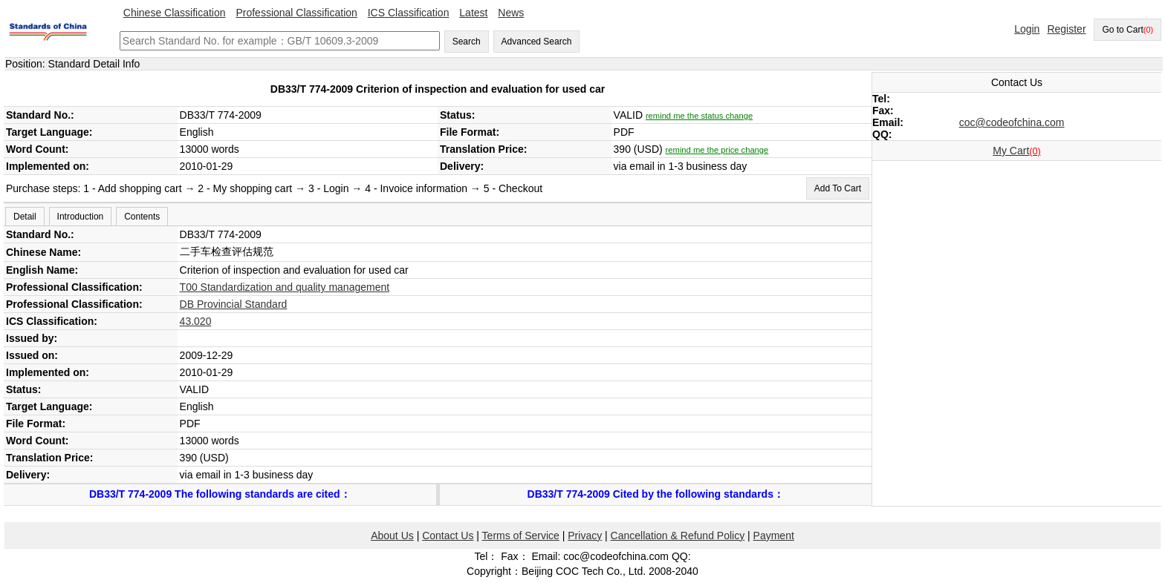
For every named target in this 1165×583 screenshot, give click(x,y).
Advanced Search (537, 41)
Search (466, 41)
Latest (473, 13)
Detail (24, 216)
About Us (392, 535)
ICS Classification (409, 13)
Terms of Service (520, 535)
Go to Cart (1127, 29)
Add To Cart (837, 188)
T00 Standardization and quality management (285, 287)
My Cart (1016, 151)
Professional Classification (296, 13)
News (511, 13)
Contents (142, 216)
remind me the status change (699, 115)
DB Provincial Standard (234, 304)
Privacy (585, 535)
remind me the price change (717, 149)
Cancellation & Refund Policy (678, 535)
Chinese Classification (174, 13)
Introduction (80, 216)
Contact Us (447, 535)
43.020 (196, 321)
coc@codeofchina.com (1012, 122)
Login (1026, 29)
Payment (773, 535)
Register (1066, 29)
